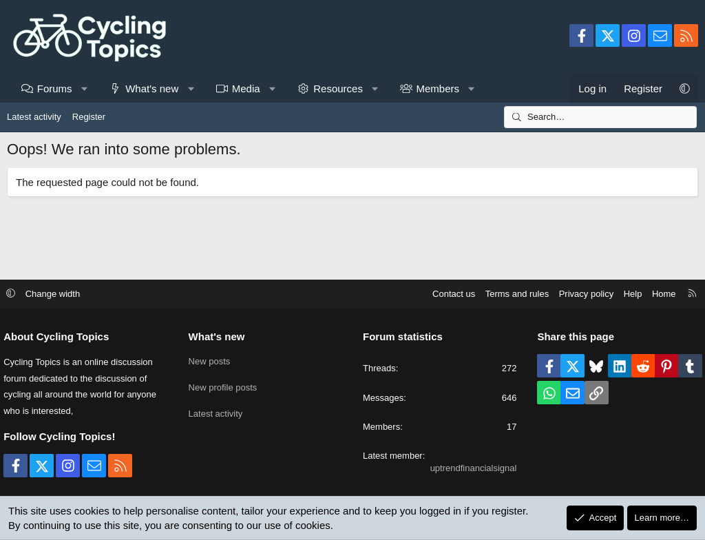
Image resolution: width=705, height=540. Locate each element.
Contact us (446, 294)
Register (88, 117)
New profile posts (226, 385)
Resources (338, 88)
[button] (84, 88)
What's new (151, 88)
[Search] (600, 117)
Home (657, 294)
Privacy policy (579, 294)
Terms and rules (510, 294)
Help (626, 294)
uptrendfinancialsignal (470, 469)
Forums (54, 88)
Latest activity (34, 117)
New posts (213, 360)
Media (246, 88)
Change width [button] (59, 294)
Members (437, 88)
